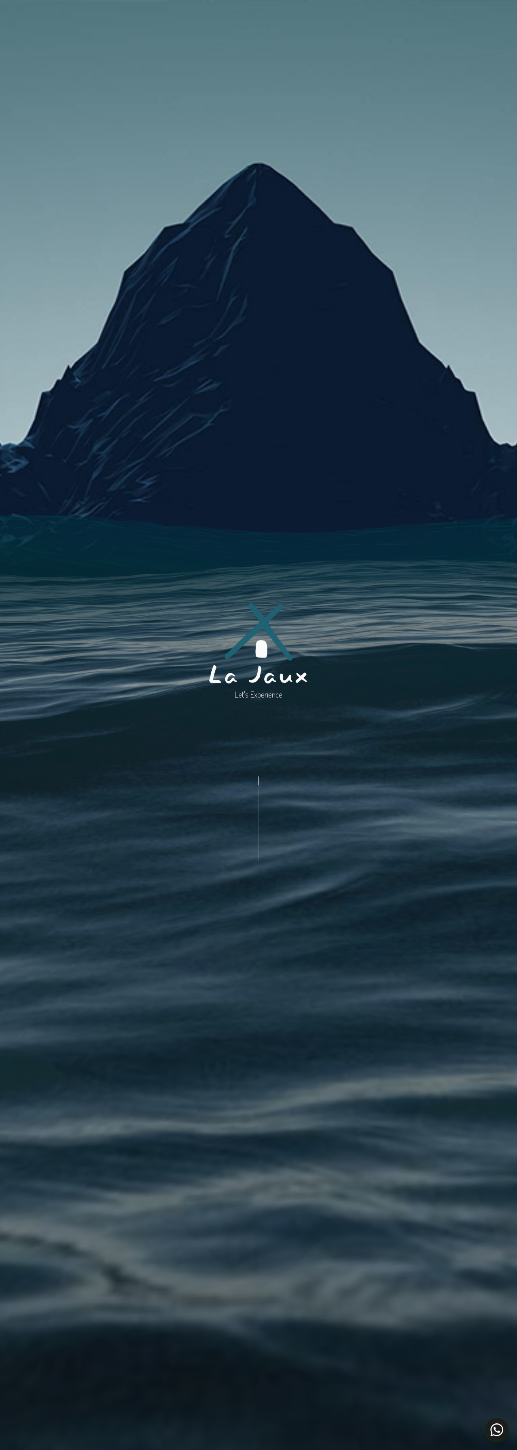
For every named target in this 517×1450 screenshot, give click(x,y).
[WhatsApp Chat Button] (497, 1430)
